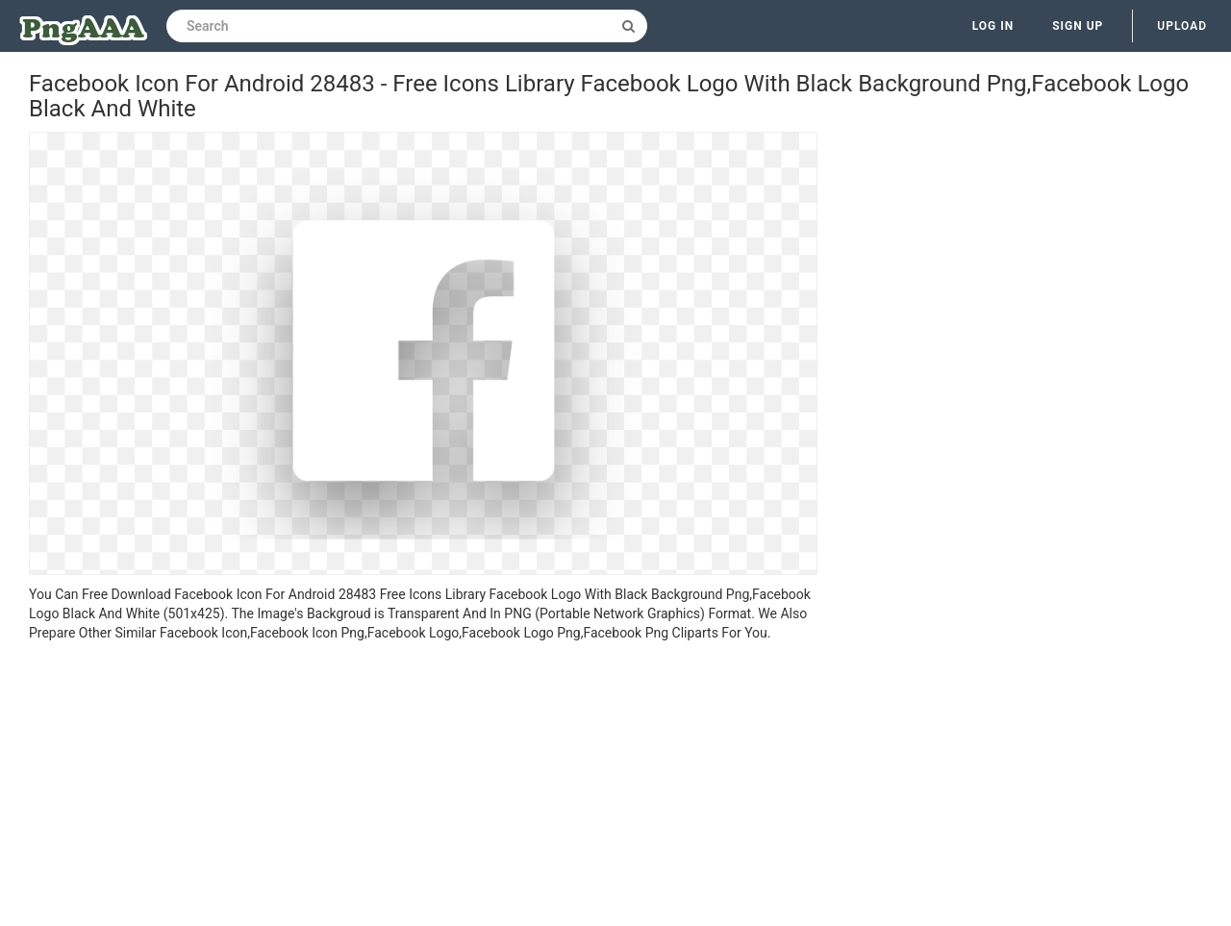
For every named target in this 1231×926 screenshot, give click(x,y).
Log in (993, 26)
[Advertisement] (423, 786)
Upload (1182, 26)
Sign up (1077, 26)
